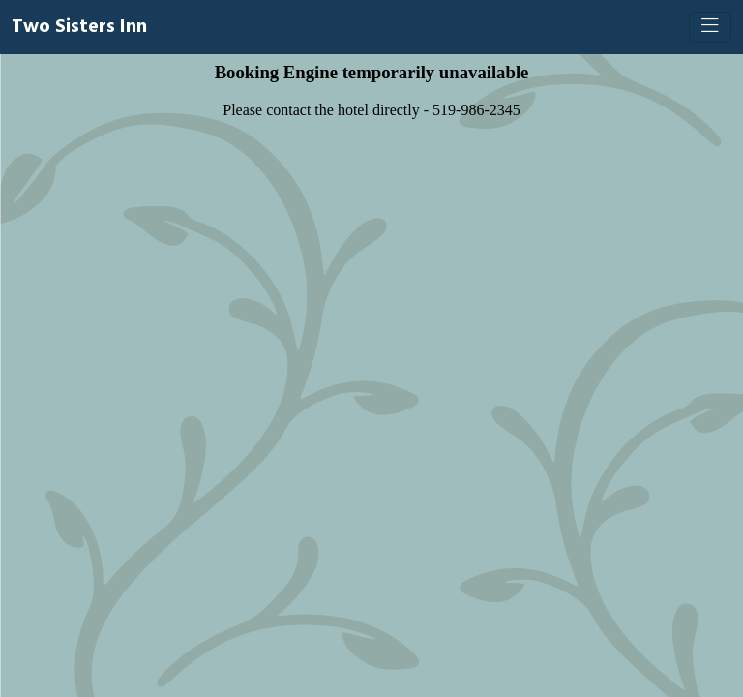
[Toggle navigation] (710, 27)
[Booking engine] (371, 375)
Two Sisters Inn (79, 27)
